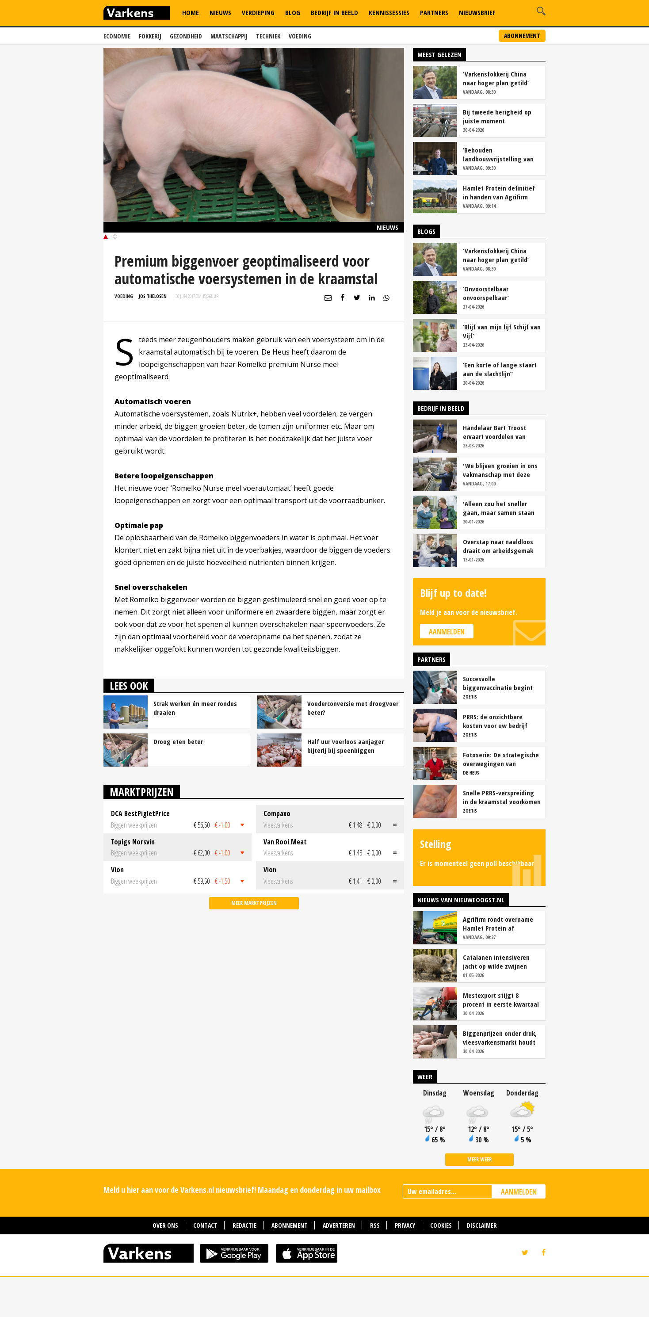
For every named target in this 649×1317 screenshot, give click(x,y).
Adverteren (339, 1265)
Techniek (268, 36)
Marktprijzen (142, 831)
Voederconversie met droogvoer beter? (352, 747)
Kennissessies (389, 12)
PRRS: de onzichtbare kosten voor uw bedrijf (495, 761)
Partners (434, 12)
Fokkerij (150, 36)
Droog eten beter (178, 781)
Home (190, 12)
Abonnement (522, 35)
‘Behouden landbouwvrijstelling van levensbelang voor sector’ (500, 194)
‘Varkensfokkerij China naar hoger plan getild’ (496, 118)
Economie (116, 36)
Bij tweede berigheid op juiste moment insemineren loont (497, 156)
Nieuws (220, 12)
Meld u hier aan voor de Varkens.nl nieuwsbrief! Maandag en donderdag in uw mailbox (242, 1229)
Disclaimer (482, 1265)
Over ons (165, 1265)
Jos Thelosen (153, 335)
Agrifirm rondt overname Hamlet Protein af (498, 963)
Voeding (300, 36)
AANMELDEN (519, 1232)
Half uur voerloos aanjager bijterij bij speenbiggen (345, 785)
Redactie (244, 1265)
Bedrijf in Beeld (334, 12)
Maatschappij (229, 36)
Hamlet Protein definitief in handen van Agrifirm (499, 232)
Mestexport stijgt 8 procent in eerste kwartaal (501, 1039)
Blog (292, 12)
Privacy (405, 1265)
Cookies (441, 1265)
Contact (205, 1265)
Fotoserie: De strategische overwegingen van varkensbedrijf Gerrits (501, 799)
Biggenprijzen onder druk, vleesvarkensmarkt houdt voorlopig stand (500, 1077)
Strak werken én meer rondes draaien (195, 747)
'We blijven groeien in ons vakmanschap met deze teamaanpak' (500, 510)
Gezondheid (186, 36)
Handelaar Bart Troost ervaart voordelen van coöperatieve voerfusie (496, 472)
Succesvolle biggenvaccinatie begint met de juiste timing (498, 723)
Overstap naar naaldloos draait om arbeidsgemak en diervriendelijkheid (498, 586)
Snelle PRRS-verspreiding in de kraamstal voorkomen (502, 837)
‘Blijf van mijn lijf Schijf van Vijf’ (502, 371)
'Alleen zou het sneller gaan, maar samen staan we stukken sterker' (498, 548)
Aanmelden (447, 671)
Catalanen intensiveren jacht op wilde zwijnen (496, 1001)
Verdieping (258, 12)
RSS (375, 1265)
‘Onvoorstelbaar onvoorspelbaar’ (486, 333)
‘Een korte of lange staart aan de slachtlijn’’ (500, 409)
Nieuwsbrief (477, 12)
